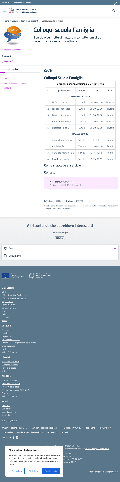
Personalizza (17, 471)
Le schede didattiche (11, 383)
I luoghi (5, 333)
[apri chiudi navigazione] (4, 11)
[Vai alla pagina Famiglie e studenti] (30, 20)
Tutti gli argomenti (9, 420)
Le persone (6, 336)
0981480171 (67, 181)
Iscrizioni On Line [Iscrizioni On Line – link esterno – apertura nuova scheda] (9, 307)
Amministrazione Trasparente (15, 427)
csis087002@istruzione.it (70, 184)
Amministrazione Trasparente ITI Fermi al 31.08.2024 (56, 427)
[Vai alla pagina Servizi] (15, 20)
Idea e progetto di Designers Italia (103, 471)
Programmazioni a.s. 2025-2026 (16, 389)
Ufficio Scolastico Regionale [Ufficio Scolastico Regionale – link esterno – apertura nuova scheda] (14, 295)
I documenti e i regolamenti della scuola (19, 342)
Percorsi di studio (9, 367)
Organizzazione (8, 345)
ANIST (4, 320)
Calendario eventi (9, 411)
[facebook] (13, 437)
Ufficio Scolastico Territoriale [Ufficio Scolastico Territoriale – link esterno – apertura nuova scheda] (14, 298)
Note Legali (52, 432)
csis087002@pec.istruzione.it (97, 448)
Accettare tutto (51, 471)
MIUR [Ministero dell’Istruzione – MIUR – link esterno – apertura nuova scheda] (4, 292)
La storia (5, 349)
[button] (20, 69)
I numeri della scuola (11, 339)
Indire (4, 314)
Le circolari (6, 408)
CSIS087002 (69, 456)
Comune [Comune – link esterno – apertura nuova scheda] (5, 317)
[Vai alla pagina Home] (6, 20)
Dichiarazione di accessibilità (30, 432)
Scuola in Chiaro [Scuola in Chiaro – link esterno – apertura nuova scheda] (9, 304)
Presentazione (8, 330)
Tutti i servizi (7, 371)
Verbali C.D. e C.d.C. (10, 352)
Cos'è (5, 78)
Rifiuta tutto (33, 471)
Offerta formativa (9, 380)
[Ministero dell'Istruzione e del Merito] (16, 2)
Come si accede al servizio (14, 82)
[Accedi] (115, 2)
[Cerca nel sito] (114, 11)
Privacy (5, 393)
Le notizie (6, 405)
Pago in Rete (7, 301)
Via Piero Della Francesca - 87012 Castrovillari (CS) (63, 445)
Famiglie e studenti (10, 364)
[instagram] (17, 437)
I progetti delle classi (11, 386)
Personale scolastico (10, 361)
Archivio (65, 432)
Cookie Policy (7, 432)
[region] (34, 461)
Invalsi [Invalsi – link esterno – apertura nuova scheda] (4, 311)
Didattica (7, 61)
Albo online (6, 415)
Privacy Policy (105, 427)
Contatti (7, 87)
